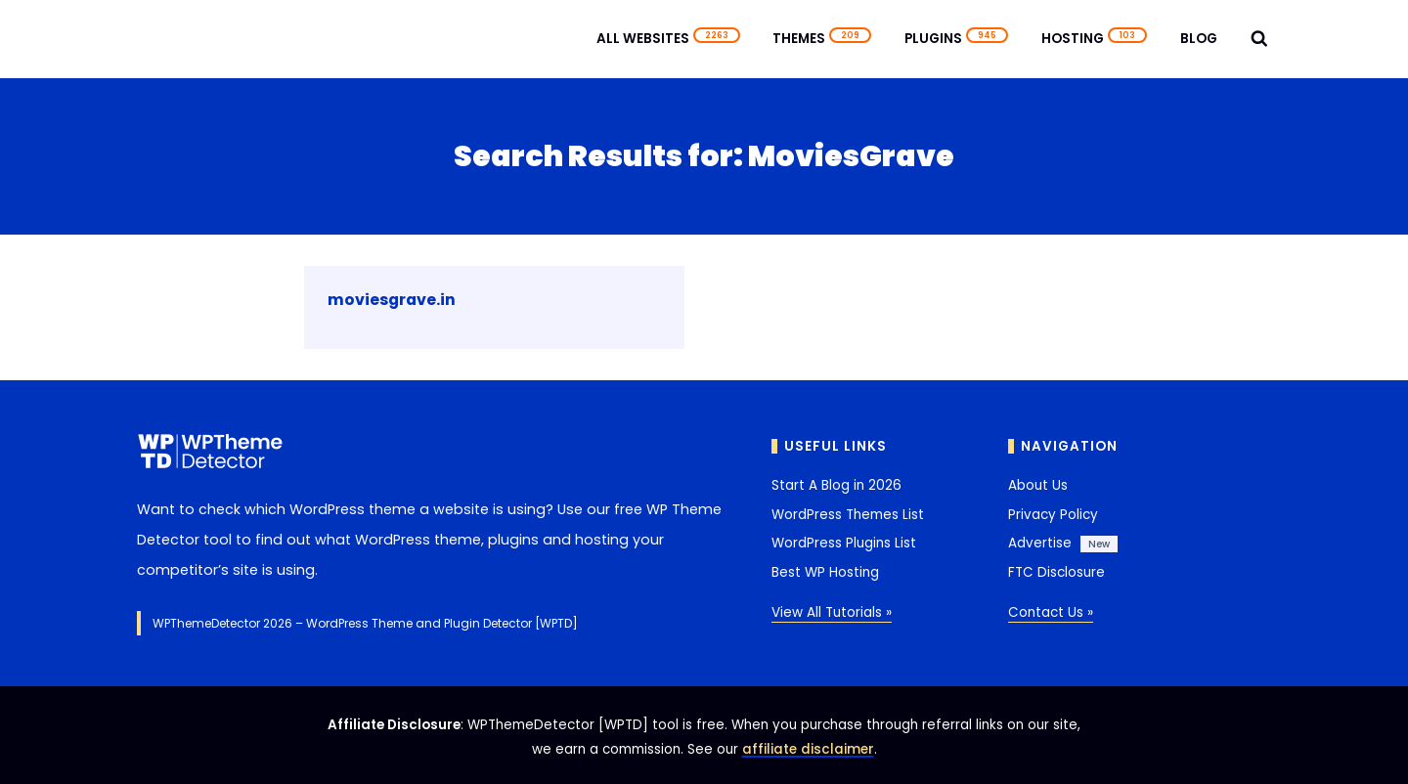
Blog (1198, 38)
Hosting (1094, 38)
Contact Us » (1050, 612)
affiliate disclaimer (808, 749)
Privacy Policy (1053, 514)
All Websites (668, 38)
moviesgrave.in (392, 299)
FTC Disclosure (1056, 572)
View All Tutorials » (831, 612)
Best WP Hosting (825, 572)
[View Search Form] (1259, 39)
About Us (1038, 485)
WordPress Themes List (847, 514)
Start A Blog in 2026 (836, 485)
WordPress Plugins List (843, 543)
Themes (821, 38)
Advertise (1040, 543)
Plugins (956, 38)
